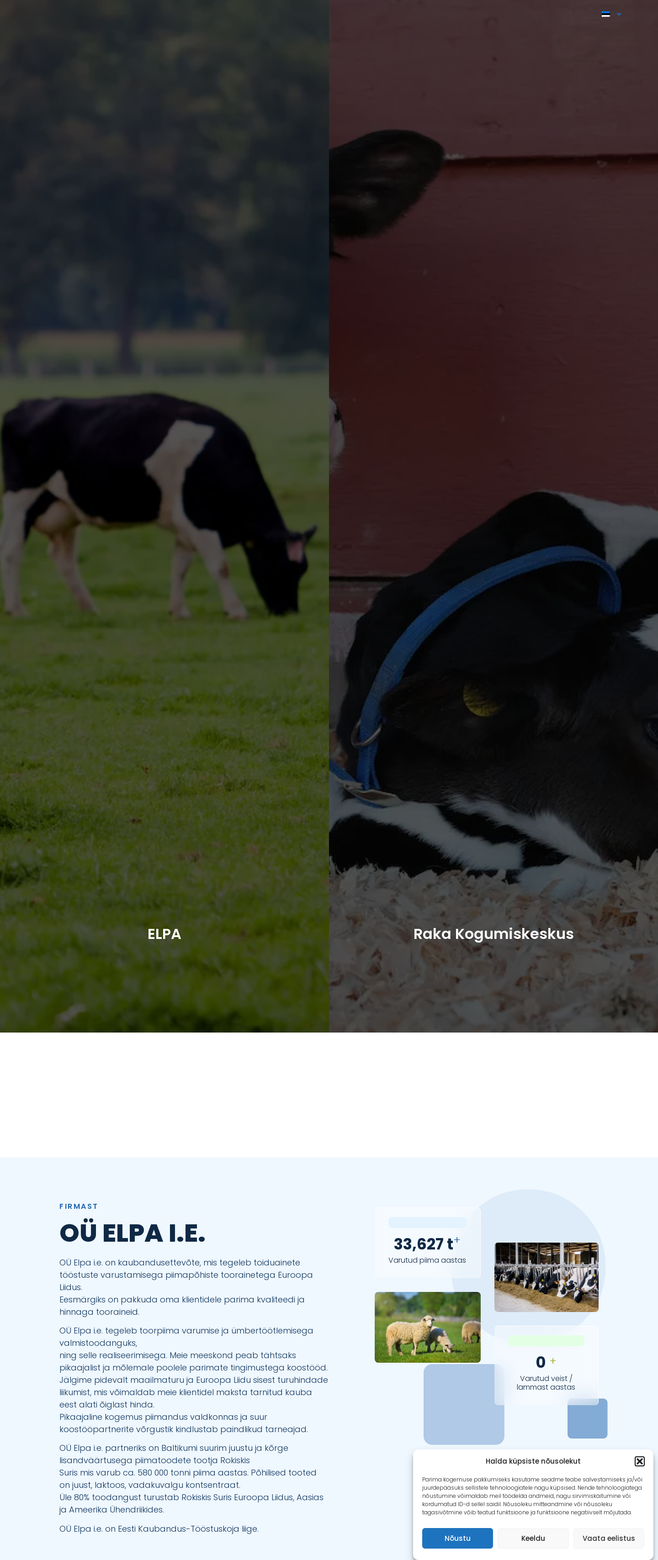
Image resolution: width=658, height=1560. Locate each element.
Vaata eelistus (609, 1539)
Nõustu (458, 1539)
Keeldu (533, 1539)
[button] (639, 1461)
